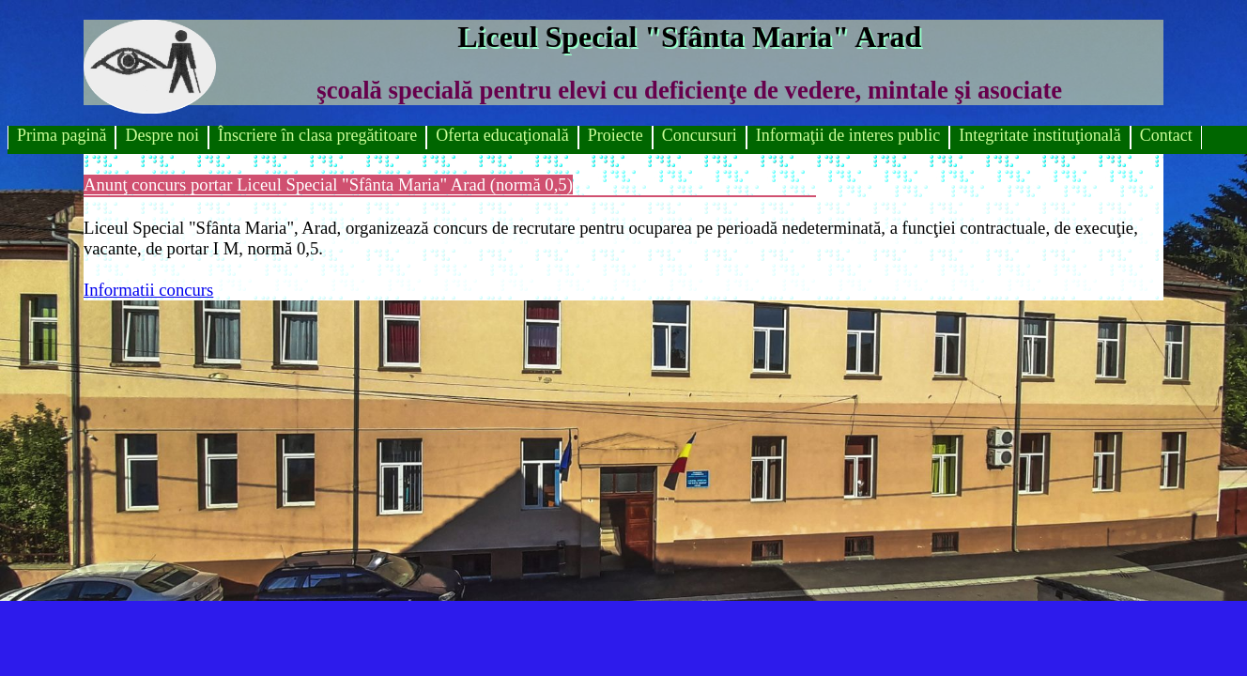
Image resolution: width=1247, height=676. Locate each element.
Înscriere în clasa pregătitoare (317, 135)
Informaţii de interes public (847, 135)
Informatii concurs (148, 290)
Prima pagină (61, 135)
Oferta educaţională (502, 135)
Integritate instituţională (1039, 135)
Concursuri (700, 135)
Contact (1166, 135)
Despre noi (161, 135)
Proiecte (615, 135)
